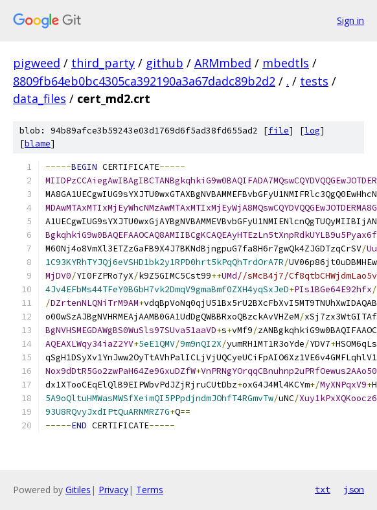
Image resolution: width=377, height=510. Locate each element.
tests (314, 81)
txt (322, 489)
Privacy (113, 489)
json (353, 489)
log (312, 130)
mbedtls (285, 63)
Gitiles (78, 489)
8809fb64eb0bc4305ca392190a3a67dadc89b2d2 (144, 81)
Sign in (350, 20)
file (278, 130)
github (164, 63)
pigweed (36, 63)
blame (38, 143)
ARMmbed (222, 63)
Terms (149, 489)
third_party (103, 63)
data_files (39, 98)
